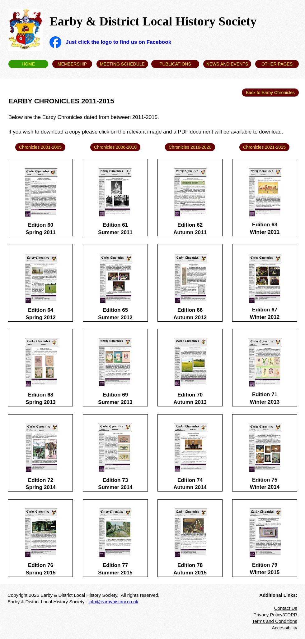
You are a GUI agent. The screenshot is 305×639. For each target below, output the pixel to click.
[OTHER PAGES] (277, 64)
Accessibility (284, 627)
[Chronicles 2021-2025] (264, 147)
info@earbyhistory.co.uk (113, 601)
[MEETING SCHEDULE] (122, 64)
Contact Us (285, 608)
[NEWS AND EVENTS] (227, 64)
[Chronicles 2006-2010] (115, 147)
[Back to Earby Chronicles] (270, 92)
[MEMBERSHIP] (72, 64)
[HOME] (28, 64)
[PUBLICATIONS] (175, 64)
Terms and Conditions (274, 621)
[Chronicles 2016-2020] (190, 147)
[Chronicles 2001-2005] (40, 147)
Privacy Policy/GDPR (275, 614)
